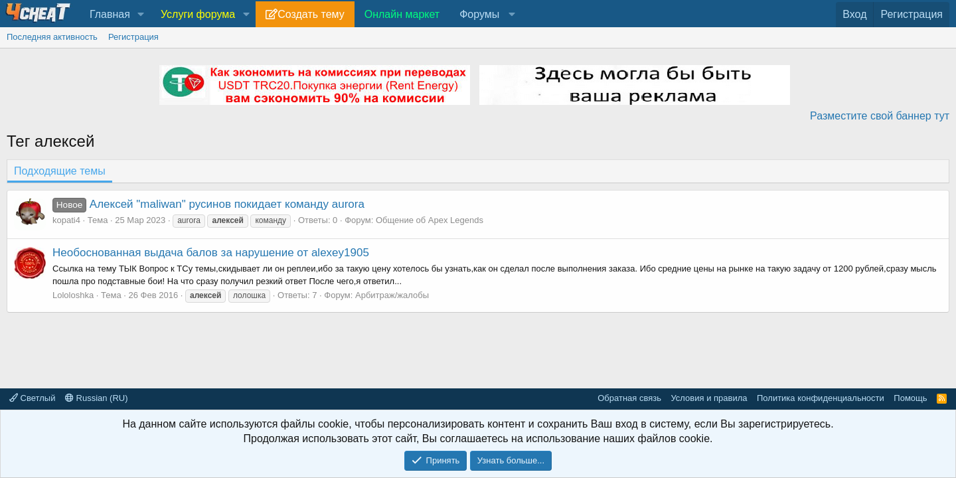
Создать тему (311, 14)
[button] (141, 14)
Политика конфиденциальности (820, 398)
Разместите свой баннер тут (879, 115)
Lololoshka (73, 295)
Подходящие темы (60, 171)
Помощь (910, 398)
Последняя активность (52, 37)
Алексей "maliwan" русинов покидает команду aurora (208, 204)
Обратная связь (629, 398)
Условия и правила (709, 398)
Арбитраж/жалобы (392, 295)
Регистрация (133, 37)
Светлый (32, 398)
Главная (110, 14)
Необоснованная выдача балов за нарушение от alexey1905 (210, 252)
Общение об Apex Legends (429, 220)
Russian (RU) (96, 398)
